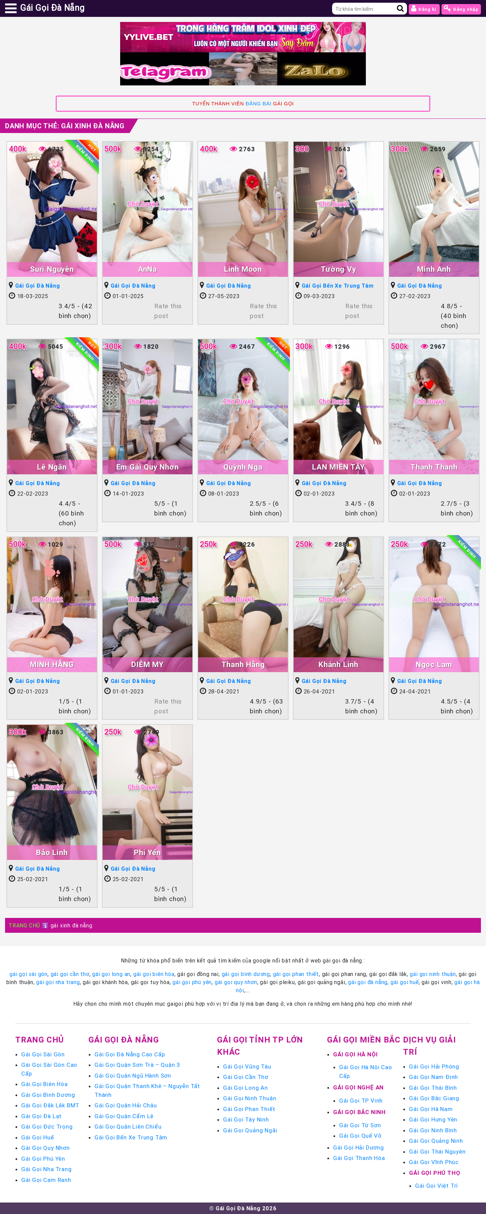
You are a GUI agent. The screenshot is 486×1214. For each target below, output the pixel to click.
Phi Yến (147, 852)
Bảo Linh (52, 852)
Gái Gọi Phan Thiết (249, 1109)
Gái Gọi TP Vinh (361, 1100)
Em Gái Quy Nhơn (147, 467)
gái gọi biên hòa (153, 974)
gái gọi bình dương (246, 974)
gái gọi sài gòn (28, 974)
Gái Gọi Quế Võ (360, 1135)
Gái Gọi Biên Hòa (44, 1084)
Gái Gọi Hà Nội (355, 1054)
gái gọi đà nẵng (367, 982)
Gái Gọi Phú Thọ (434, 1173)
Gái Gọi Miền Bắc (364, 1040)
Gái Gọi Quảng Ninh (436, 1140)
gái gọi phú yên (192, 982)
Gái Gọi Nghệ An (358, 1087)
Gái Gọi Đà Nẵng (37, 285)
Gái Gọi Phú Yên (43, 1158)
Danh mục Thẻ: (65, 126)
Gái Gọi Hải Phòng (434, 1066)
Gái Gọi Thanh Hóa (359, 1158)
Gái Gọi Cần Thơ (245, 1077)
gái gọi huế (404, 982)
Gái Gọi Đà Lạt (41, 1116)
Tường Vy (338, 269)
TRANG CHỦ (24, 925)
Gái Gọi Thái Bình (433, 1087)
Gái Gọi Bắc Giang (434, 1098)
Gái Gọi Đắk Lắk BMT (50, 1105)
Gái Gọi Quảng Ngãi (250, 1130)
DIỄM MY (147, 664)
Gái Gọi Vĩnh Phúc (434, 1162)
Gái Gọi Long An (245, 1087)
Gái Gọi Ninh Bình (433, 1130)
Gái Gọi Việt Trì (436, 1185)
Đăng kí (424, 8)
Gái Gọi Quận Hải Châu (125, 1105)
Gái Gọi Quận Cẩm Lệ (124, 1116)
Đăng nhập (461, 8)
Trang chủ (39, 1040)
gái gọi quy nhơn (236, 982)
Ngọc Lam (434, 664)
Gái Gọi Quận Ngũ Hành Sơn (132, 1075)
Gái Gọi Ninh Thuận (249, 1098)
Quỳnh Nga (242, 467)
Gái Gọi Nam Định (433, 1077)
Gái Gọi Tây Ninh (246, 1119)
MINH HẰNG (52, 664)
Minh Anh (434, 269)
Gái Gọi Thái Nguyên (437, 1151)
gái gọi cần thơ (70, 974)
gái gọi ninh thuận (433, 974)
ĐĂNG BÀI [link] (258, 103)
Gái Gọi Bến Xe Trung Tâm (338, 285)
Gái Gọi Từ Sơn (360, 1125)
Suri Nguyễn (52, 269)
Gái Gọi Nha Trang (46, 1169)
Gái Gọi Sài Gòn (43, 1054)
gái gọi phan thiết (296, 974)
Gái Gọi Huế (37, 1137)
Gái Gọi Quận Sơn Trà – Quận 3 (137, 1064)
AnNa (147, 269)
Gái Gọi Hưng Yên (433, 1119)
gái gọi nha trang (58, 982)
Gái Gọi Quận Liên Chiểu (127, 1126)
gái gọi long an (111, 974)
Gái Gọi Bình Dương (48, 1095)
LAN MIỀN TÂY (338, 467)
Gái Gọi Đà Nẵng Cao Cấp (129, 1054)
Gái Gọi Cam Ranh (46, 1180)
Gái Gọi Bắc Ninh (359, 1112)
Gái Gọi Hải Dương (358, 1147)
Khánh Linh (338, 664)
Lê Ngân (52, 467)
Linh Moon (243, 269)
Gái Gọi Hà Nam (431, 1109)
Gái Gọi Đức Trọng (47, 1126)
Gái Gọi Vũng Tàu (247, 1066)
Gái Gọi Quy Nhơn (45, 1148)
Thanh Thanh (434, 467)
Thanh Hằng (243, 664)
